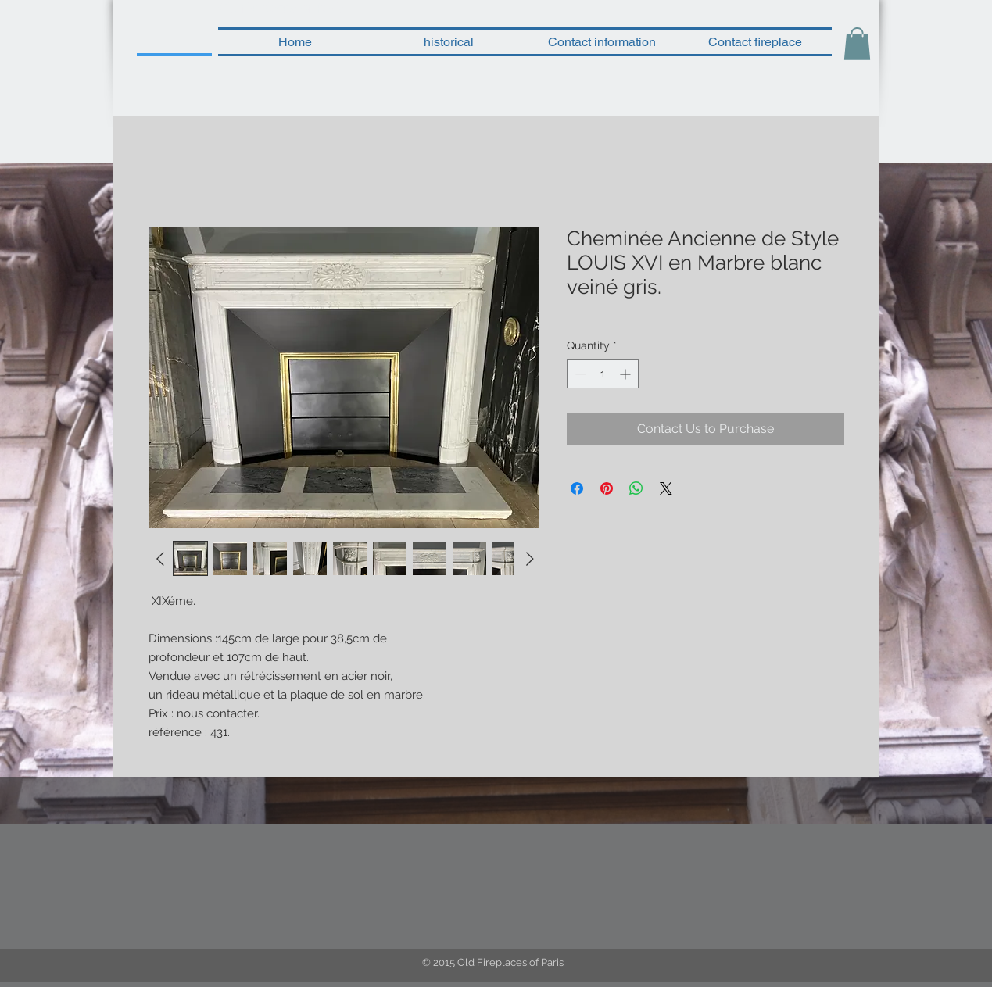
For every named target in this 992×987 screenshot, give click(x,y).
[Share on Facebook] (577, 488)
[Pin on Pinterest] (606, 488)
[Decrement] (579, 374)
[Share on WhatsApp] (636, 488)
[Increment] (626, 374)
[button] (857, 43)
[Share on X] (666, 488)
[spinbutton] (603, 374)
